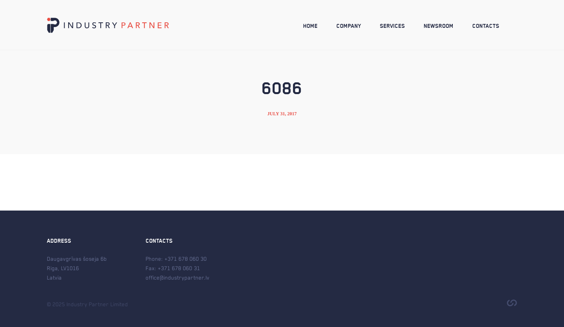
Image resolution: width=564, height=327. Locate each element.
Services (392, 26)
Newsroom (439, 26)
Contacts (485, 26)
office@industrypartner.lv (178, 277)
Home (310, 26)
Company (348, 26)
